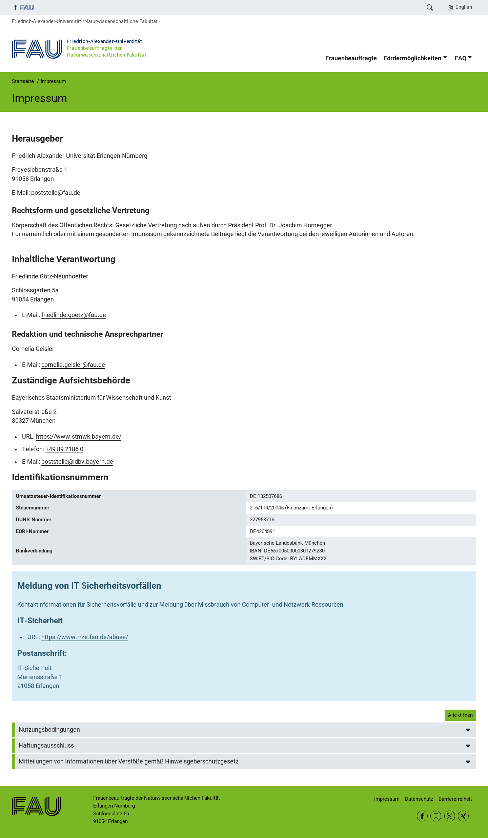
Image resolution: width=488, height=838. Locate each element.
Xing (463, 816)
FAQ (460, 58)
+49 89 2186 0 (64, 449)
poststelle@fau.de (55, 192)
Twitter (449, 816)
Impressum (387, 799)
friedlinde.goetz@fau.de (73, 315)
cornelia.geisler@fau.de (73, 364)
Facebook (422, 816)
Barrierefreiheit (455, 799)
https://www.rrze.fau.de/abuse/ (84, 637)
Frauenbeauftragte (351, 58)
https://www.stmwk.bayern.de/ (78, 436)
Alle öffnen (460, 715)
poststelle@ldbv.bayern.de (77, 461)
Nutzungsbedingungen (49, 729)
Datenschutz (419, 799)
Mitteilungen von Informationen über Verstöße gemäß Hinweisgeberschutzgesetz (129, 761)
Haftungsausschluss (46, 745)
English (463, 7)
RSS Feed (435, 816)
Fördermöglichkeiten (412, 58)
